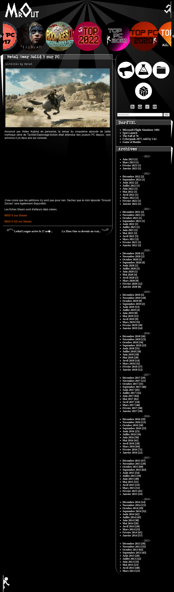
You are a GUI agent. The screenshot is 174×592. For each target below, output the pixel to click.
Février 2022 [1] (132, 200)
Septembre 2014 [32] (134, 511)
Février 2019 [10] (132, 325)
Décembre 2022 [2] (133, 176)
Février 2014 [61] (132, 532)
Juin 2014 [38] (131, 520)
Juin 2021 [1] (130, 230)
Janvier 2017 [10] (133, 411)
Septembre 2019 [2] (134, 303)
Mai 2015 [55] (130, 481)
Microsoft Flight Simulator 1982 (141, 129)
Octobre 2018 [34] (133, 342)
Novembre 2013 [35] (134, 546)
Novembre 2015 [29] (134, 463)
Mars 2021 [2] (131, 239)
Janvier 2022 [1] (132, 203)
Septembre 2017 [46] (134, 386)
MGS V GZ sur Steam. (18, 221)
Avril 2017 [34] (131, 402)
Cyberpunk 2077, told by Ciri (139, 139)
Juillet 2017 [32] (132, 392)
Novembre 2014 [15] (134, 505)
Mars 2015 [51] (131, 488)
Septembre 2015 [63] (134, 469)
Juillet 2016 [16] (132, 434)
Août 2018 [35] (131, 348)
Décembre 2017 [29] (134, 377)
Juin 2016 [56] (131, 437)
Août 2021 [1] (130, 224)
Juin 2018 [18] (131, 354)
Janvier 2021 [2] (132, 245)
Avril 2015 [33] (131, 484)
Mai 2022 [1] (130, 191)
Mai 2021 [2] (130, 233)
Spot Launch (130, 132)
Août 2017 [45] (131, 389)
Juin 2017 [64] (131, 395)
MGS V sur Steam (16, 215)
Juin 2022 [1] (130, 188)
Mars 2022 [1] (131, 197)
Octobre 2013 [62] (133, 549)
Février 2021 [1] (132, 242)
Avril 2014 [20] (131, 526)
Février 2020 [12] (132, 283)
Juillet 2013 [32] (132, 558)
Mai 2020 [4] (130, 274)
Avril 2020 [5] (130, 277)
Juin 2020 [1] (130, 271)
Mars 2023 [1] (131, 162)
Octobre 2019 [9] (132, 300)
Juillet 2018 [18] (132, 351)
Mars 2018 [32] (131, 363)
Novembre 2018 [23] (134, 339)
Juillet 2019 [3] (131, 310)
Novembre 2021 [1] (133, 215)
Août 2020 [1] (130, 265)
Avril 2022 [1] (130, 194)
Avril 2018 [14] (131, 360)
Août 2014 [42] (131, 514)
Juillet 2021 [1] (131, 227)
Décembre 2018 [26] (134, 336)
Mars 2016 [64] (131, 446)
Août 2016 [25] (131, 431)
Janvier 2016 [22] (133, 452)
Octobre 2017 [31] (133, 383)
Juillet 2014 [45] (132, 517)
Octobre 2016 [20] (133, 425)
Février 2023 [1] (132, 165)
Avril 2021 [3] (130, 236)
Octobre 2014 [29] (133, 508)
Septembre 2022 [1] (134, 179)
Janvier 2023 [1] (132, 168)
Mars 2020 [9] (131, 280)
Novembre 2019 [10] (134, 297)
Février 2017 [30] (132, 408)
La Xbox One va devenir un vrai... (85, 230)
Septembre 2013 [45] (134, 552)
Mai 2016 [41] (130, 440)
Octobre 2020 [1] (132, 259)
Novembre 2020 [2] (133, 256)
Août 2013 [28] (131, 555)
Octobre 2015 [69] (133, 466)
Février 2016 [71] (132, 449)
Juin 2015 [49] (131, 478)
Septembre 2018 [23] (134, 345)
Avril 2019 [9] (130, 319)
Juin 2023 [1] (130, 159)
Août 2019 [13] (131, 307)
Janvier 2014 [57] (133, 535)
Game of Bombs (132, 142)
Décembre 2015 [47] (134, 460)
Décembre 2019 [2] (133, 294)
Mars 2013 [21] (131, 570)
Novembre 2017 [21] (134, 380)
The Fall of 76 (131, 135)
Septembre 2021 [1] (134, 221)
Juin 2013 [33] (131, 561)
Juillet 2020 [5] (131, 268)
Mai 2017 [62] (130, 399)
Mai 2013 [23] (130, 564)
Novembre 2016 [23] (134, 422)
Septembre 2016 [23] (134, 428)
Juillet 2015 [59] (132, 475)
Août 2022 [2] (130, 182)
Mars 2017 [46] (131, 405)
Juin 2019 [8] (130, 313)
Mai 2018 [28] (130, 357)
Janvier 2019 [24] (133, 328)
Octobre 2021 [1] (132, 218)
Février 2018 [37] (132, 366)
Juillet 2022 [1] (131, 185)
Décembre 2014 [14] (134, 502)
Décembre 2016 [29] (134, 419)
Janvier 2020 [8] (132, 286)
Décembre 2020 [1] (133, 253)
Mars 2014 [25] (131, 529)
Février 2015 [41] (132, 491)
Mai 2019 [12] (130, 316)
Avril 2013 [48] (131, 567)
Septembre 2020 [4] (134, 262)
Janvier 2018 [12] (133, 369)
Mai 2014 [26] (130, 523)
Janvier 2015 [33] (133, 494)
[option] (87, 36)
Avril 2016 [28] (131, 443)
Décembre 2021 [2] (133, 211)
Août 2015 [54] (131, 472)
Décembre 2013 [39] (134, 543)
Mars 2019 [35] (131, 322)
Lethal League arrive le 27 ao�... (29, 230)
